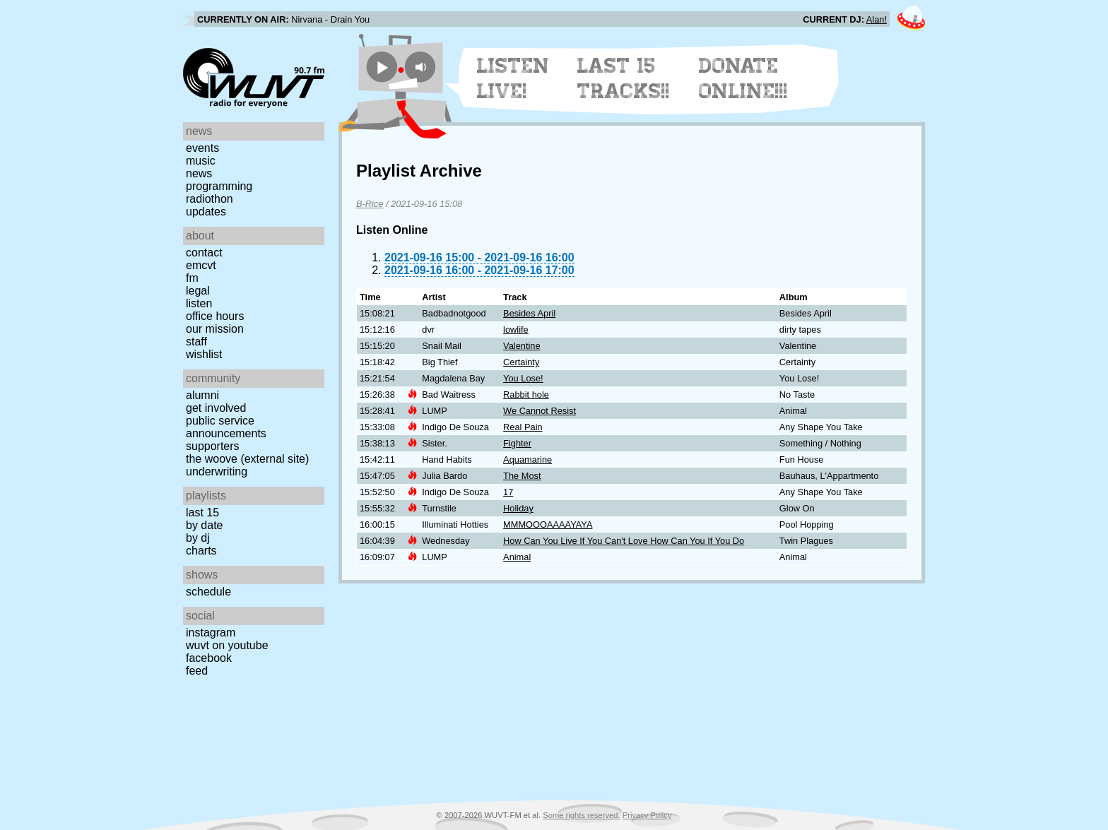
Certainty (521, 362)
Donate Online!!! (743, 78)
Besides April (529, 313)
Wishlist (204, 354)
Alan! (876, 19)
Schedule (208, 592)
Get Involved (216, 408)
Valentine (521, 345)
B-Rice (369, 203)
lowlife (516, 329)
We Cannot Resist (539, 410)
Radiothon (209, 199)
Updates (206, 212)
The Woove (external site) (247, 459)
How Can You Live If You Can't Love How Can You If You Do (623, 540)
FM (192, 278)
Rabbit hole (526, 394)
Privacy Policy (647, 815)
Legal (198, 291)
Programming (219, 186)
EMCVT (201, 265)
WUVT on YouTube (227, 645)
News (199, 173)
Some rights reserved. (581, 815)
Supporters (213, 446)
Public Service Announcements (226, 427)
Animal (517, 557)
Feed (197, 671)
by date (204, 525)
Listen (199, 303)
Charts (201, 551)
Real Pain (523, 427)
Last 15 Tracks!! (623, 78)
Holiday (518, 508)
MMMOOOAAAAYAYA (547, 524)
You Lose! (523, 378)
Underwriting (216, 472)
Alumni (202, 395)
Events (202, 148)
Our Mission (215, 329)
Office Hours (215, 316)
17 (508, 492)
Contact (204, 253)
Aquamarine (527, 459)
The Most (522, 475)
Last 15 (202, 512)
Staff (196, 342)
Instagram (210, 633)
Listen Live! (513, 78)
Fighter (517, 443)
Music (201, 161)
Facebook (209, 658)
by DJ (198, 538)
